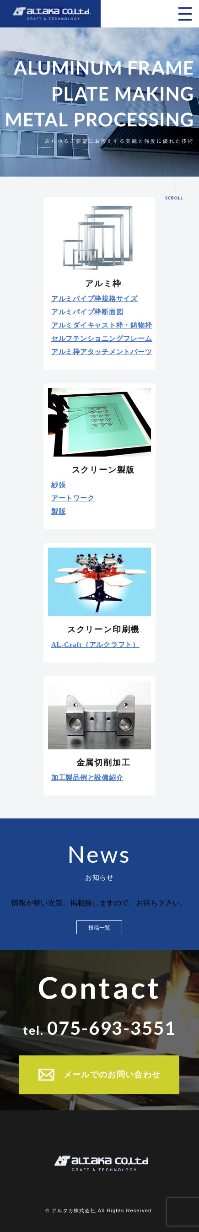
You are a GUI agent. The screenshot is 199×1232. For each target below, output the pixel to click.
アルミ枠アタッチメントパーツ (101, 352)
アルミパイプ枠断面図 (87, 312)
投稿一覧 (99, 928)
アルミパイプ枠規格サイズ (94, 299)
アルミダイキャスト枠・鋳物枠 (101, 325)
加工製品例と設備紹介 (87, 778)
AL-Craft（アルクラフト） (95, 644)
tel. (99, 1028)
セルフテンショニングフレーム (101, 338)
